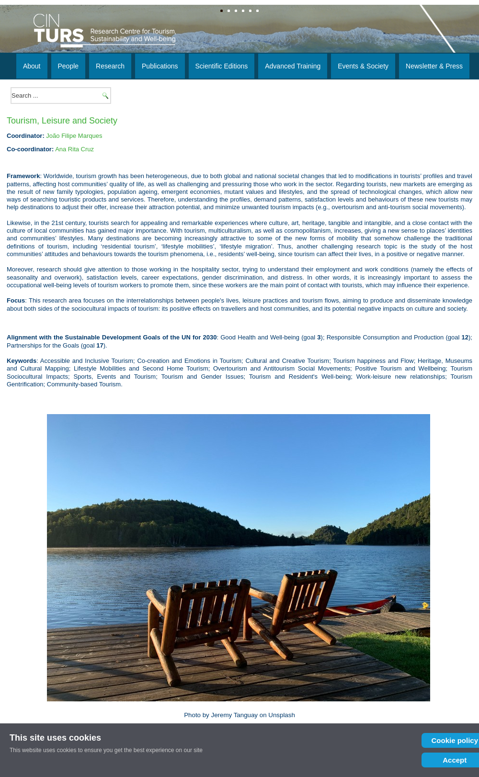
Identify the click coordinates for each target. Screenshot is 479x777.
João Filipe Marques (74, 135)
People (68, 66)
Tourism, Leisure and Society (62, 120)
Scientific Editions (221, 66)
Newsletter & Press (434, 66)
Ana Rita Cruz (74, 149)
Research (110, 66)
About (32, 66)
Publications (160, 66)
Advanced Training (292, 66)
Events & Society (363, 66)
